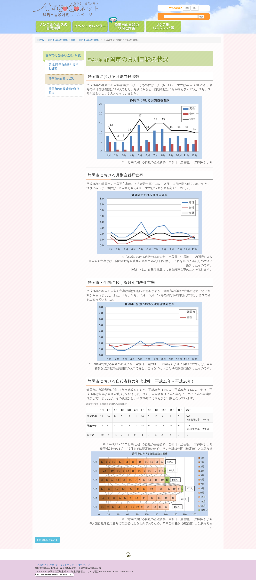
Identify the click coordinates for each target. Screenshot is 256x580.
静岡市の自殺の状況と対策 (61, 39)
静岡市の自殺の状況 (89, 39)
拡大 (195, 8)
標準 (187, 8)
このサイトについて (47, 564)
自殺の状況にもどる (47, 539)
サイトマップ (67, 564)
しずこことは (83, 564)
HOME (40, 39)
